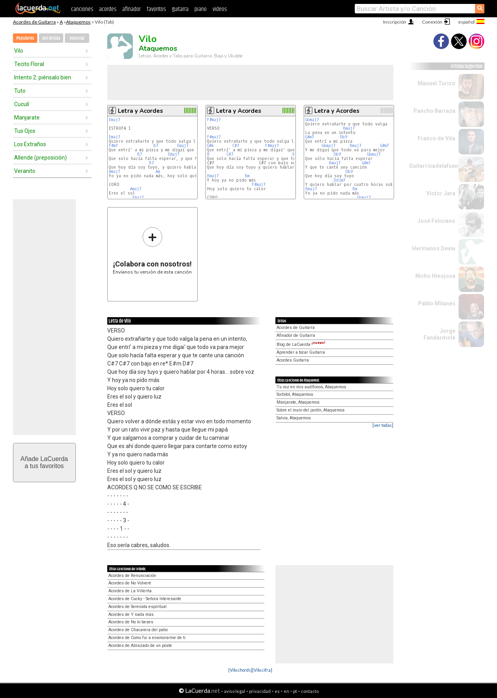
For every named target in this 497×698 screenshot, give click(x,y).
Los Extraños (30, 144)
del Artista (51, 38)
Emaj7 (114, 119)
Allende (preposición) (40, 157)
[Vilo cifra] (262, 669)
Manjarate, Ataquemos (298, 402)
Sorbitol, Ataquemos (295, 394)
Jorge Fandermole (439, 334)
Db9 (343, 137)
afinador (131, 9)
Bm (247, 175)
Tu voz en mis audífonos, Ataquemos (311, 386)
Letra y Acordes (140, 111)
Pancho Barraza (434, 111)
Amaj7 (114, 171)
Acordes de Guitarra (34, 22)
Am (158, 171)
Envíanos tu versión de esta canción (152, 250)
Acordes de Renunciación (132, 575)
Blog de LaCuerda (301, 344)
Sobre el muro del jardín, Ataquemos (311, 410)
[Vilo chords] (240, 669)
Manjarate (27, 117)
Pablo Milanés (436, 303)
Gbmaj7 (312, 119)
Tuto (20, 91)
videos (220, 9)
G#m (210, 145)
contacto (310, 691)
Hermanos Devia (433, 248)
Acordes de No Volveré (129, 583)
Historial (77, 38)
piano (200, 9)
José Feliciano (436, 221)
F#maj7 (214, 119)
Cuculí (21, 104)
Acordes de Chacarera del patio (138, 629)
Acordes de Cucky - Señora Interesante (144, 598)
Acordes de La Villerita (130, 590)
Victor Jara (440, 193)
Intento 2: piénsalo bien (42, 77)
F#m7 (113, 145)
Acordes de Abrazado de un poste (140, 645)
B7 (155, 145)
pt (295, 691)
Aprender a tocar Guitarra (301, 352)
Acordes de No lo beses (130, 622)
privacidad (260, 691)
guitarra (180, 9)
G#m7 (309, 137)
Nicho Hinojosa (435, 276)
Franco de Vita (436, 138)
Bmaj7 (213, 175)
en (286, 691)
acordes (107, 9)
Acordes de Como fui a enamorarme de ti (146, 637)
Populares (25, 38)
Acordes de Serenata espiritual (137, 606)
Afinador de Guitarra (296, 335)
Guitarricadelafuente (436, 166)
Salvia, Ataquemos (294, 418)
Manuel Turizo (436, 83)
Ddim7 (339, 180)
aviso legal (234, 691)
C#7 (235, 145)
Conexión (432, 22)
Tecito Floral (29, 64)
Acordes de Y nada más (131, 614)
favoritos (156, 9)
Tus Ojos (24, 131)
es (277, 691)
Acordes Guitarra (293, 360)
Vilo (18, 51)
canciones (82, 9)
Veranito (24, 171)
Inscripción (394, 22)
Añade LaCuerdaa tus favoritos (44, 462)
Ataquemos (78, 22)
